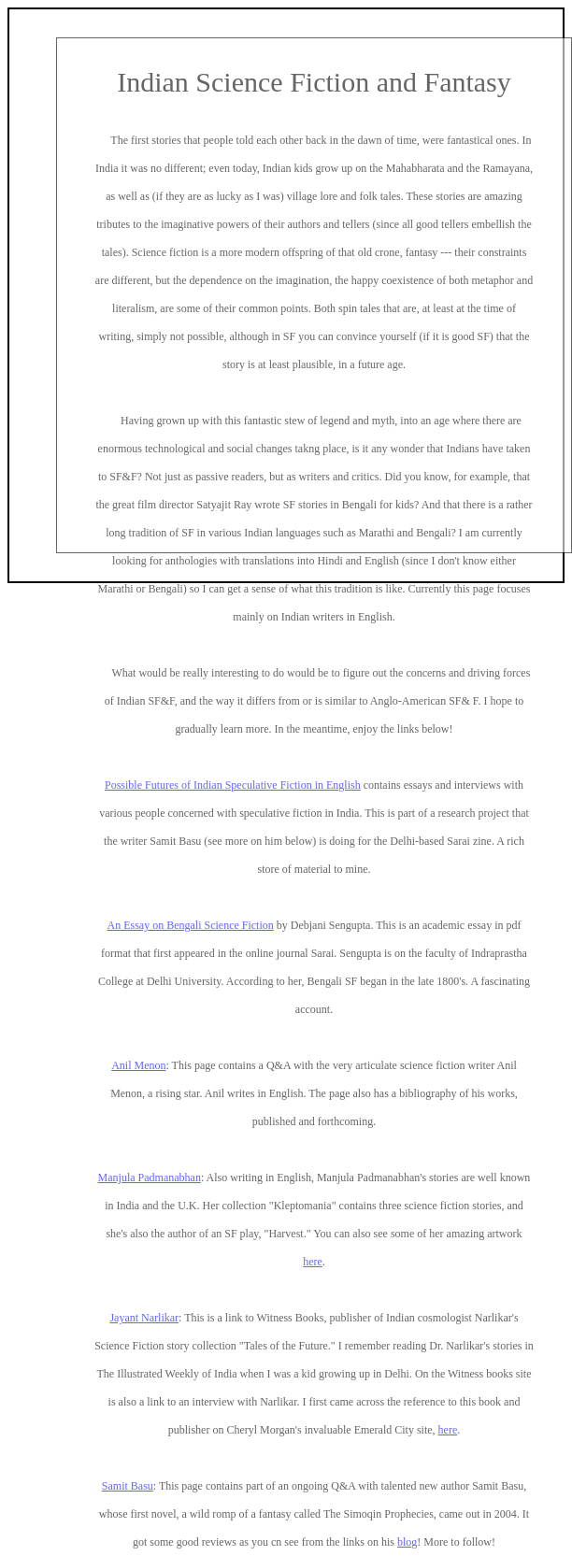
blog (407, 1542)
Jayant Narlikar (144, 1317)
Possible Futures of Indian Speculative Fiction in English (233, 785)
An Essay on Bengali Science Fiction (190, 925)
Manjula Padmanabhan (149, 1177)
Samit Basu (127, 1485)
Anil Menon (138, 1065)
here (312, 1261)
